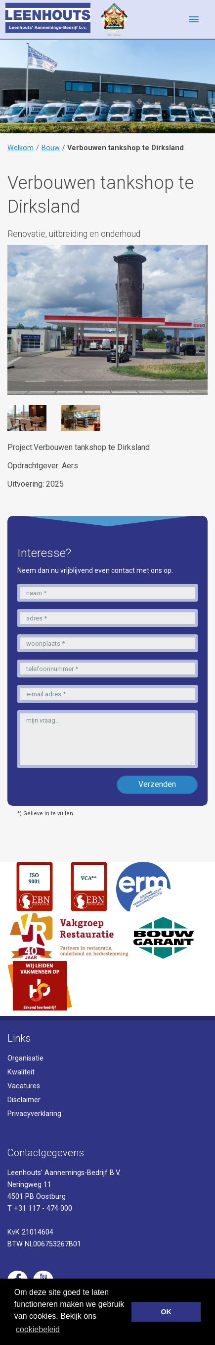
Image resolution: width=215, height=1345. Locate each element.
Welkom (20, 148)
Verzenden (157, 784)
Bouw (51, 148)
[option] (27, 418)
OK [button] (166, 1312)
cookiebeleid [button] (38, 1329)
